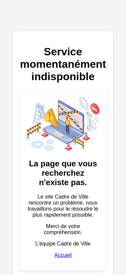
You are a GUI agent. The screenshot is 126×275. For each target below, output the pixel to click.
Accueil (63, 255)
